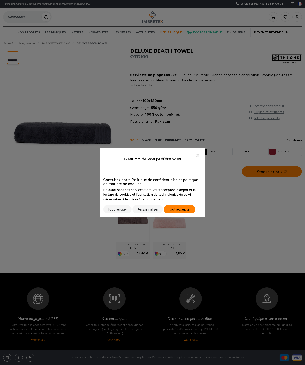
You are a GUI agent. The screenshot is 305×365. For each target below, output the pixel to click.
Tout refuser (117, 209)
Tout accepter (179, 209)
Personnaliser (148, 209)
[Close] (197, 155)
